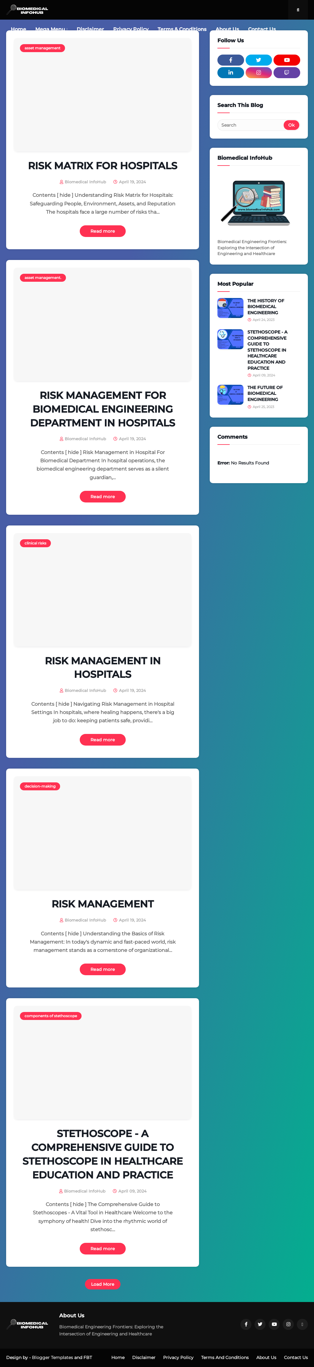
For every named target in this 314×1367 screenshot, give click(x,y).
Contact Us (296, 1357)
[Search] (251, 125)
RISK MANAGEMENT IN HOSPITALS (103, 668)
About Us (266, 1357)
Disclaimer (143, 1357)
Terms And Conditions (225, 1357)
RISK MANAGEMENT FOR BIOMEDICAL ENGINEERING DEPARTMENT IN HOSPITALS (102, 409)
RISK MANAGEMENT (103, 904)
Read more (102, 231)
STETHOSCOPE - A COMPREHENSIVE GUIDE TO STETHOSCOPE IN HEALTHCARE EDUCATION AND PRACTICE (102, 1154)
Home (117, 1357)
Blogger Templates (52, 1357)
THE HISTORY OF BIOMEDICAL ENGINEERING (265, 306)
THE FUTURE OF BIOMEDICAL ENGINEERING (265, 393)
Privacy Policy (178, 1357)
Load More (102, 1284)
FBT (87, 1357)
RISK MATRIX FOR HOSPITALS (102, 166)
